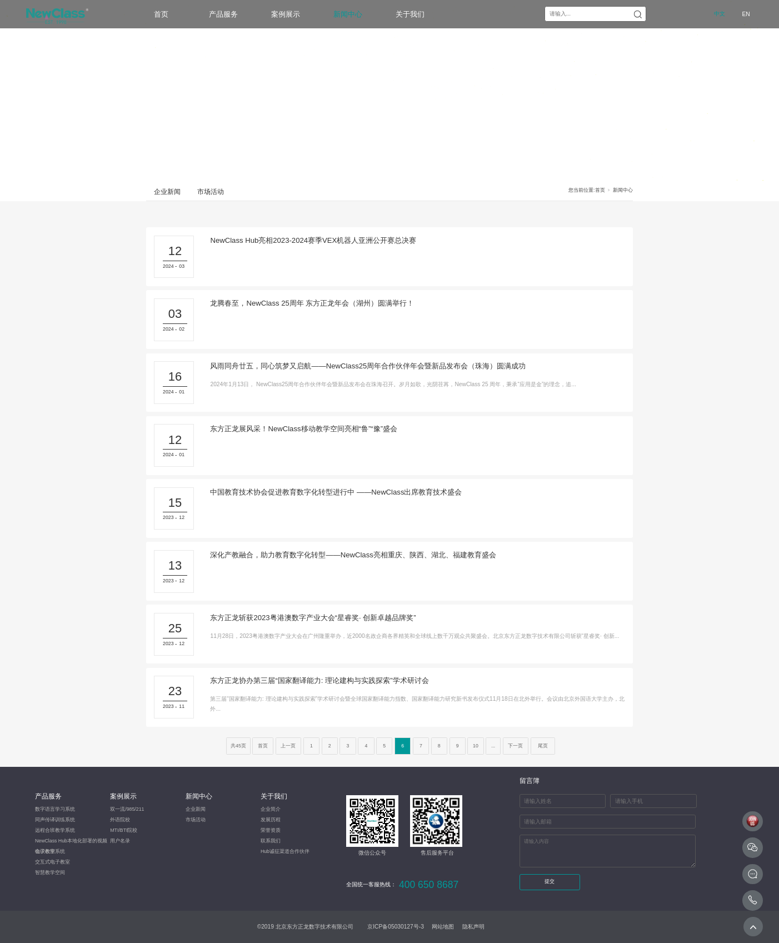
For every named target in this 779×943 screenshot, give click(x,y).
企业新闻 (167, 191)
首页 (161, 14)
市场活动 (210, 191)
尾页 (543, 746)
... (493, 746)
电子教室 (45, 851)
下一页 (515, 746)
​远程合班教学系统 (55, 830)
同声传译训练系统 (55, 819)
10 (475, 746)
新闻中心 (347, 14)
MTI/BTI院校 (123, 830)
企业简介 (271, 809)
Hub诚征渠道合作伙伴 (285, 851)
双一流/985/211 (127, 809)
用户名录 (120, 841)
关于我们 (410, 14)
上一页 (288, 746)
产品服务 (223, 14)
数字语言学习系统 (55, 809)
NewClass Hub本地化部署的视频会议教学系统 (71, 842)
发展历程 (271, 819)
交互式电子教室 (52, 862)
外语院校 (120, 819)
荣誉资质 (271, 830)
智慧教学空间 (50, 872)
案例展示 (285, 14)
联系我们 (271, 841)
